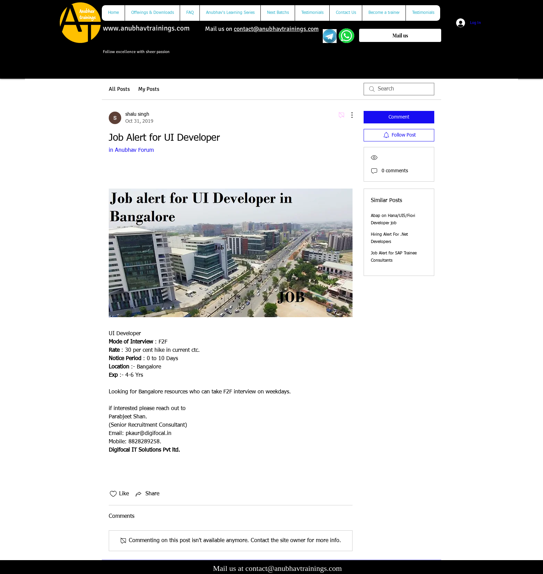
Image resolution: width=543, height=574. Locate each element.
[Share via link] (146, 494)
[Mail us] (400, 35)
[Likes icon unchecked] (113, 494)
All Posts (119, 89)
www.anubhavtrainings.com (146, 28)
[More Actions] (348, 115)
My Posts (148, 89)
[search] (399, 89)
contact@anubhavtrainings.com (276, 29)
